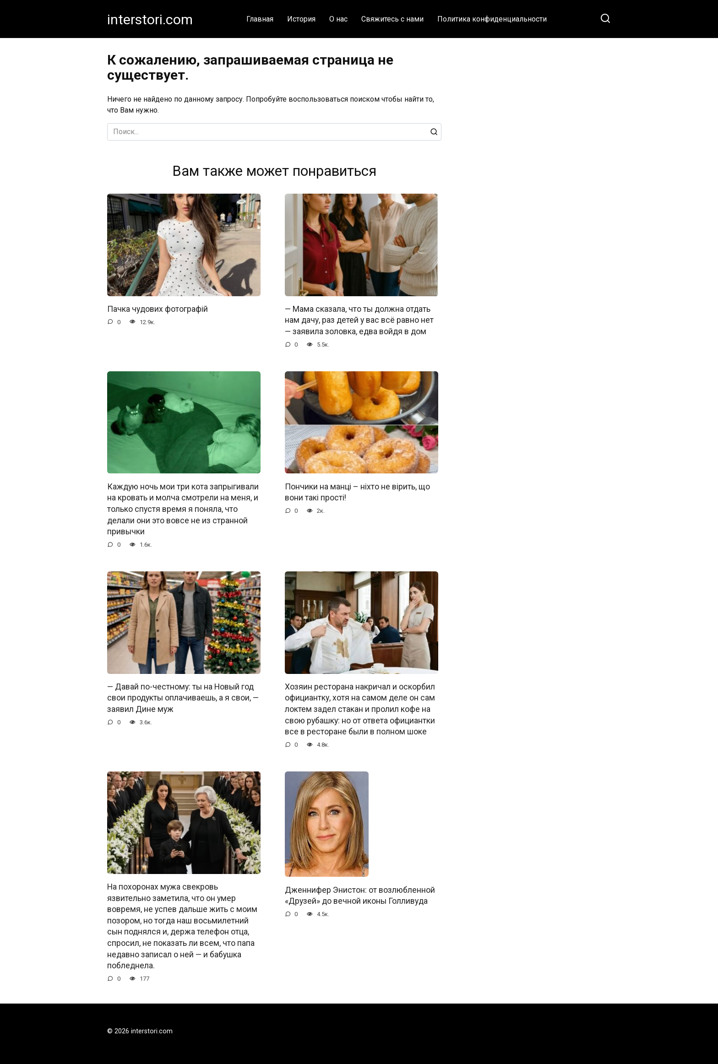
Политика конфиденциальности (492, 19)
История (301, 19)
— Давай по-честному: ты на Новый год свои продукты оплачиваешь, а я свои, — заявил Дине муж (183, 698)
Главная (259, 19)
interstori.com (150, 19)
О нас (338, 19)
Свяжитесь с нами (392, 19)
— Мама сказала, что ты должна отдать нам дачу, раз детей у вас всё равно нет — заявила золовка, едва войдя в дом (359, 320)
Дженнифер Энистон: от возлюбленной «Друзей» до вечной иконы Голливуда (360, 895)
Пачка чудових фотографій (157, 309)
